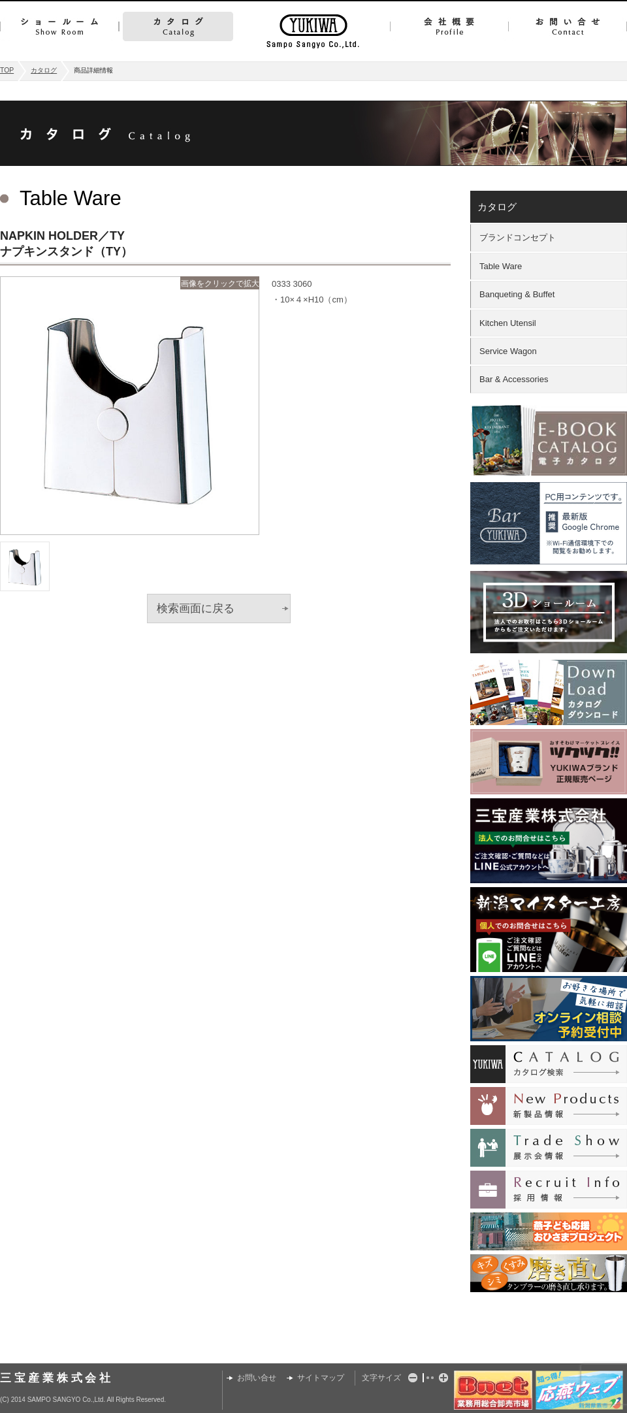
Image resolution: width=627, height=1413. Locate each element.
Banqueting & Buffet (517, 294)
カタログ (178, 26)
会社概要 (449, 26)
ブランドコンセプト (517, 237)
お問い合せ (567, 26)
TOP (7, 70)
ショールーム (59, 26)
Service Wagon (508, 351)
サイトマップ (320, 1377)
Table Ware (500, 266)
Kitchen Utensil (507, 323)
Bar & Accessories (514, 379)
